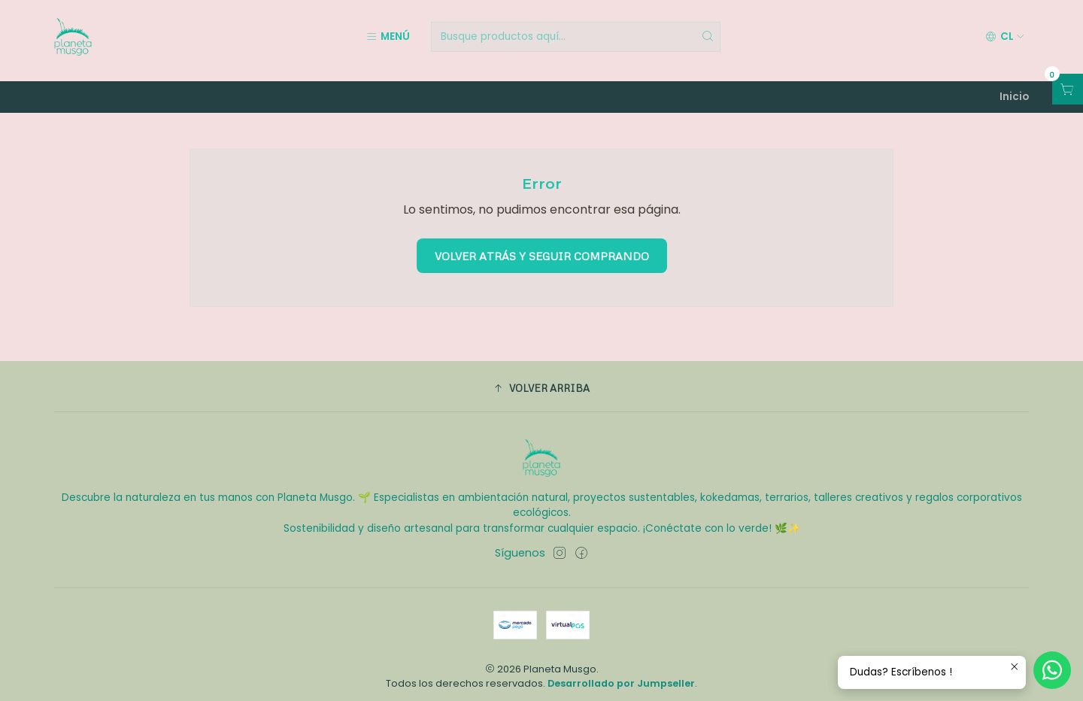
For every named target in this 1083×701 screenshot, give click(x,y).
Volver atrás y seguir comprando (542, 247)
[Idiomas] (1005, 36)
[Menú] (388, 36)
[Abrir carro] (1067, 89)
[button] (541, 381)
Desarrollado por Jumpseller (621, 675)
